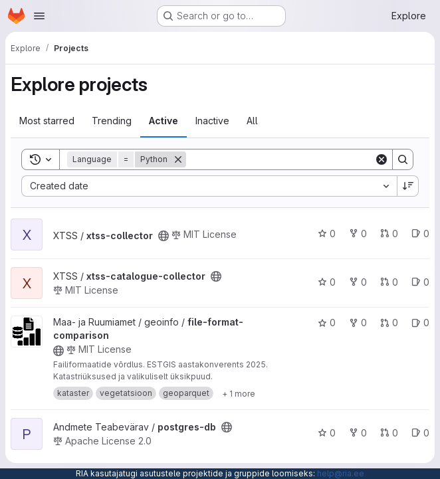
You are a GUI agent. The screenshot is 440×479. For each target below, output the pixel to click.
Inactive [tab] (212, 120)
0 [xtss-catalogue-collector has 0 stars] (327, 282)
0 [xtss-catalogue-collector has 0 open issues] (420, 282)
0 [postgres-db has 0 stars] (327, 432)
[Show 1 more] (238, 393)
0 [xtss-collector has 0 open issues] (420, 233)
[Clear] (381, 159)
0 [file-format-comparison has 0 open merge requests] (389, 322)
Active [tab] (163, 120)
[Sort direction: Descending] (408, 186)
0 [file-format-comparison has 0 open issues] (420, 322)
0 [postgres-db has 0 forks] (358, 432)
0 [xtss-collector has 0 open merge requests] (389, 233)
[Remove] (178, 159)
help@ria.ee (340, 473)
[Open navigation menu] (39, 16)
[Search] (280, 159)
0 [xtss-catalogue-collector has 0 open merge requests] (389, 282)
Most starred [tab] (46, 120)
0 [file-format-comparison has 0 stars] (327, 322)
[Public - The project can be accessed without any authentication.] (163, 236)
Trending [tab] (112, 120)
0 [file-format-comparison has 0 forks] (358, 322)
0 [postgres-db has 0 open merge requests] (389, 432)
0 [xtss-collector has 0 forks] (358, 233)
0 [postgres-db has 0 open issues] (420, 432)
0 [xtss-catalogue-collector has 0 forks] (358, 282)
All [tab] (252, 120)
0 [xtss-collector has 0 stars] (327, 233)
